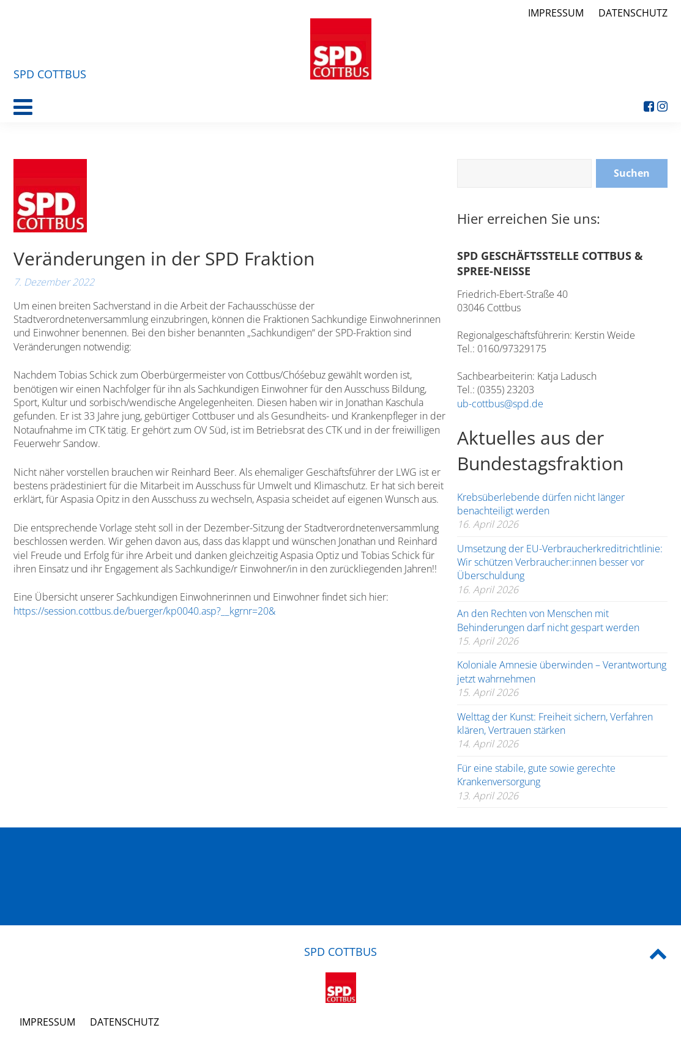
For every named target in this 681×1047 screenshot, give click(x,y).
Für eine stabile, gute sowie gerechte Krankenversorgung (536, 774)
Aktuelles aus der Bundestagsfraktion (540, 450)
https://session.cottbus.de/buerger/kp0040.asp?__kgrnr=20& (144, 611)
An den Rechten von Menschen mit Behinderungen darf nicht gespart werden (548, 620)
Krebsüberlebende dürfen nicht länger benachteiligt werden (541, 503)
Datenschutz (633, 13)
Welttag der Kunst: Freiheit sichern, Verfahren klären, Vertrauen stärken (555, 723)
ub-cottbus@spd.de (500, 403)
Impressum (556, 13)
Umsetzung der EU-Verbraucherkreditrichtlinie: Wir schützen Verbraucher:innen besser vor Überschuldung (560, 562)
